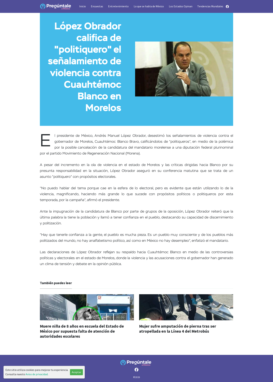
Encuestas (97, 6)
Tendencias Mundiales (210, 6)
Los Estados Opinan (180, 6)
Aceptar (76, 372)
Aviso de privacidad (37, 374)
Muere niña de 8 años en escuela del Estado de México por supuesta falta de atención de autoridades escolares (82, 331)
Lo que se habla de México (149, 6)
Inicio (82, 6)
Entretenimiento (118, 6)
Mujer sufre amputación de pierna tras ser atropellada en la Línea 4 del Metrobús (177, 328)
